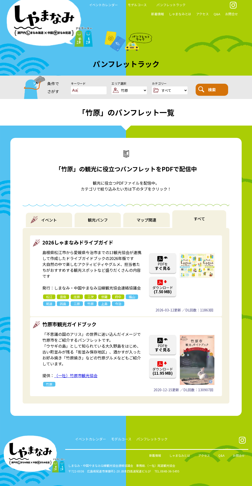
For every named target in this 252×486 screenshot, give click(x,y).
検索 (207, 89)
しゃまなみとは (180, 14)
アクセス (202, 14)
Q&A (217, 14)
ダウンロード (162, 289)
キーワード (78, 83)
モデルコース (137, 4)
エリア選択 (118, 83)
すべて (199, 219)
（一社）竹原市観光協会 (75, 375)
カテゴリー (159, 83)
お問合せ (231, 14)
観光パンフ (98, 220)
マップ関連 (146, 220)
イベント (49, 220)
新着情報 (157, 14)
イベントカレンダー (103, 4)
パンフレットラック (171, 4)
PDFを (162, 266)
